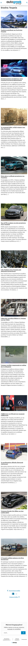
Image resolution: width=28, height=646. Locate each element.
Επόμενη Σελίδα (13, 597)
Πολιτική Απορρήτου (17, 639)
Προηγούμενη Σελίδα (14, 590)
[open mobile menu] (1, 2)
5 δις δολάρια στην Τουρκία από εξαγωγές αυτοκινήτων (11, 270)
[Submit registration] (23, 632)
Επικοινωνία (24, 639)
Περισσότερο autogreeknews (6, 639)
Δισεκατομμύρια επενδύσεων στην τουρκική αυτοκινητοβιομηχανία (12, 79)
